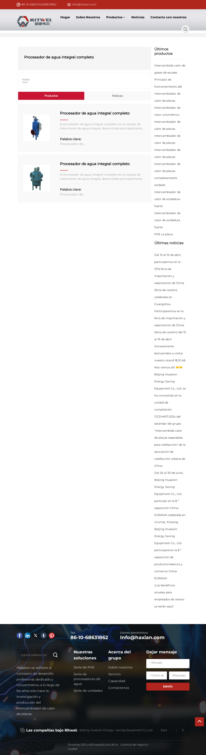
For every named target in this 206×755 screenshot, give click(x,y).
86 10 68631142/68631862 (39, 4)
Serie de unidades (88, 691)
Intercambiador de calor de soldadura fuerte (167, 199)
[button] (182, 730)
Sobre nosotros (120, 667)
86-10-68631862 (89, 637)
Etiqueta (97, 744)
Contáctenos (118, 688)
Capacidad (116, 681)
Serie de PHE (84, 667)
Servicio (114, 674)
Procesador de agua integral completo (95, 113)
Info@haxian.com (84, 4)
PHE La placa (163, 234)
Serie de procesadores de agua (87, 679)
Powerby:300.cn (79, 744)
